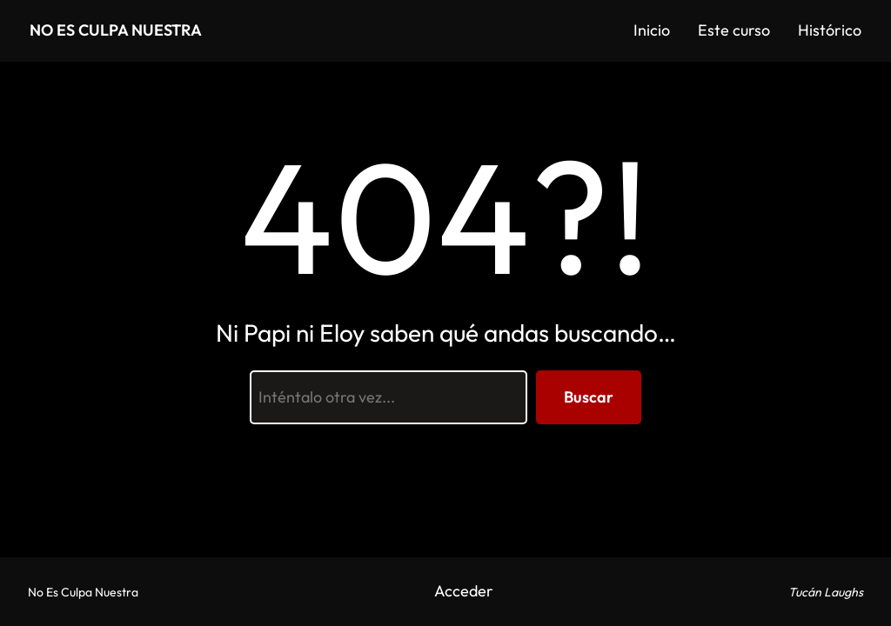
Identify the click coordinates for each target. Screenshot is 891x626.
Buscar (588, 397)
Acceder (463, 591)
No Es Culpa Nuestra (116, 30)
